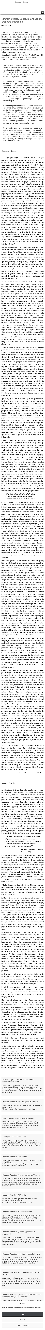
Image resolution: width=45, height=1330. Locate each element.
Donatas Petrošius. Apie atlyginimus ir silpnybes (21, 1102)
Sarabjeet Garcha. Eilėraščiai (14, 1137)
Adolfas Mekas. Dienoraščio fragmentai (18, 1118)
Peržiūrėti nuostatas (22, 1325)
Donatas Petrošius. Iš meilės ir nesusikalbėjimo (21, 1254)
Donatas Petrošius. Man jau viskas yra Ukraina (21, 1175)
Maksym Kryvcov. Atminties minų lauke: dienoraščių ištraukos (18, 1081)
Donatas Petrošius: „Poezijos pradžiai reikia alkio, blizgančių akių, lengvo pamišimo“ (22, 1296)
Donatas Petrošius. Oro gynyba (14, 1157)
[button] (42, 1304)
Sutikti (22, 1314)
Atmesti (22, 1320)
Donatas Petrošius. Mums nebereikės (17, 1212)
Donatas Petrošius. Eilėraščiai (14, 1195)
